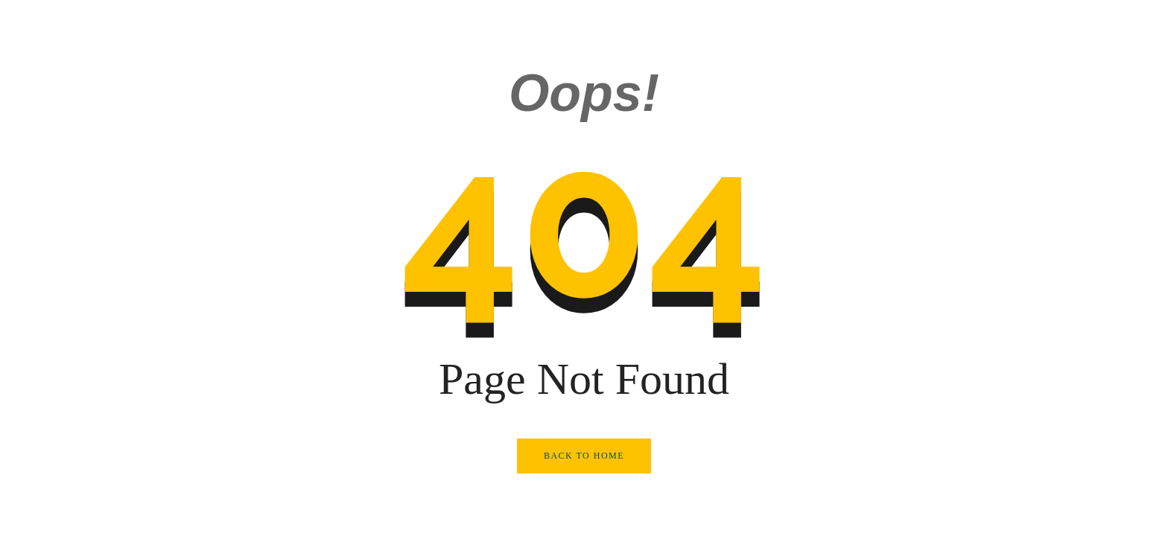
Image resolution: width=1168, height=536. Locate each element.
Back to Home (584, 455)
